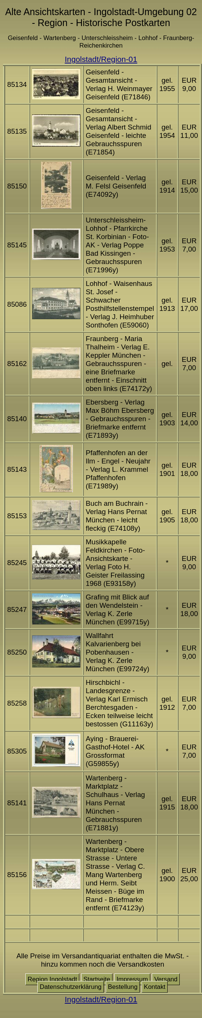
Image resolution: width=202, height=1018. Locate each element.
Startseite (96, 979)
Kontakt (154, 986)
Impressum (132, 979)
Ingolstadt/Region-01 (101, 59)
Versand (165, 979)
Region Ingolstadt (52, 979)
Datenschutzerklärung (71, 986)
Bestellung (123, 986)
